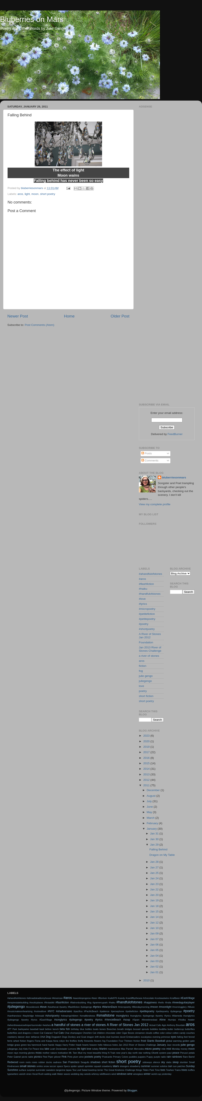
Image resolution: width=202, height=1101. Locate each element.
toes (162, 1070)
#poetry (143, 624)
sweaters (50, 1070)
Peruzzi (184, 1053)
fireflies (73, 1041)
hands (51, 1045)
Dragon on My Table (162, 854)
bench (56, 1029)
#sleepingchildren (69, 1015)
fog (141, 670)
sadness (57, 1062)
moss (39, 1052)
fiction (142, 665)
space (60, 1066)
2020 (146, 741)
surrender (40, 1070)
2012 (146, 779)
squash (97, 1066)
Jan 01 (154, 972)
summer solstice (159, 1066)
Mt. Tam (73, 1053)
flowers (97, 1041)
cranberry (12, 1037)
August (151, 795)
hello (100, 1045)
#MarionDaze (109, 1006)
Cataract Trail (51, 1033)
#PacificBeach (91, 1011)
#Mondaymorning (140, 1007)
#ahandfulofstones (150, 573)
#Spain (136, 1019)
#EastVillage (188, 998)
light (27, 194)
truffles (191, 1070)
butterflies (190, 1029)
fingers (30, 1041)
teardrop (92, 1070)
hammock (36, 1045)
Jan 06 (154, 944)
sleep (176, 1062)
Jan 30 (154, 839)
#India (168, 1002)
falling (180, 1037)
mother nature (50, 1053)
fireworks (88, 1041)
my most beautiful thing (95, 1053)
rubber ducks (45, 1062)
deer (27, 1037)
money (184, 1049)
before (48, 1029)
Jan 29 (154, 844)
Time (157, 1070)
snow (46, 1066)
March (151, 817)
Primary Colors (120, 1057)
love (141, 686)
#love (142, 598)
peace (175, 1052)
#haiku (143, 588)
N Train (112, 1053)
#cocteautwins (162, 998)
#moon (154, 1006)
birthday (75, 1029)
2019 (146, 746)
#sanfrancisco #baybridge (20, 1015)
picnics (38, 1056)
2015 (146, 763)
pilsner (57, 1057)
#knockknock (32, 1007)
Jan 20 (154, 894)
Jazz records (173, 1045)
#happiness (150, 1002)
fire (67, 1041)
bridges (128, 1029)
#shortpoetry (147, 629)
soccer (52, 1066)
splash (80, 1066)
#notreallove (40, 1011)
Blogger (132, 1090)
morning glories (27, 1053)
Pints (70, 1057)
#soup (126, 1019)
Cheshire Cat (89, 1033)
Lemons (72, 1049)
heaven (93, 1045)
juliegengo (145, 681)
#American (57, 998)
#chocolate (148, 998)
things (139, 1070)
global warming (174, 1041)
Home (69, 316)
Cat (41, 1033)
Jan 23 (154, 884)
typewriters (12, 1074)
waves (67, 1074)
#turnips (172, 1019)
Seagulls (85, 1062)
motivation (63, 1053)
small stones (28, 1066)
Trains (177, 1070)
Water (60, 1074)
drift (97, 1037)
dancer (21, 1037)
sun (170, 1066)
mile (163, 1049)
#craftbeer (175, 998)
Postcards (107, 1057)
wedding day (77, 1074)
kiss (42, 1049)
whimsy (95, 1074)
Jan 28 (154, 861)
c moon (35, 1033)
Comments (149, 460)
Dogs (64, 1037)
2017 (146, 752)
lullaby (95, 1049)
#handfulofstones (150, 593)
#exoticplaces (36, 1002)
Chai (67, 1033)
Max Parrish (127, 1049)
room (22, 1062)
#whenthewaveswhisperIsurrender (24, 1025)
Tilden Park (148, 1070)
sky (163, 1062)
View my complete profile (154, 504)
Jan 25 (154, 872)
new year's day (124, 1053)
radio (163, 1057)
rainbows (177, 1056)
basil (42, 1029)
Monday (176, 1049)
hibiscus (107, 1045)
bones (103, 1029)
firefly (80, 1041)
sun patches (179, 1066)
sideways (147, 1062)
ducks (102, 1037)
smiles (39, 1066)
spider (74, 1066)
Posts (146, 453)
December (154, 790)
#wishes (47, 1025)
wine (129, 1074)
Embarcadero (133, 1037)
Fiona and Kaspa (43, 1041)
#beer (94, 998)
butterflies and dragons (19, 1033)
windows (121, 1074)
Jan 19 (154, 900)
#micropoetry (147, 608)
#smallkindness (87, 1015)
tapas (69, 1070)
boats (95, 1029)
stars (116, 1066)
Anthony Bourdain (176, 1025)
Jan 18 (154, 906)
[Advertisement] (167, 136)
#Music (191, 1007)
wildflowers (105, 1074)
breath (120, 1029)
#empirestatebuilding (17, 1002)
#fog (89, 1002)
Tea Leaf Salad (80, 1070)
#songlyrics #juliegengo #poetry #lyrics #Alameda (156, 1015)
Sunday (190, 1066)
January (152, 828)
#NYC (51, 1011)
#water (191, 1019)
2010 (146, 980)
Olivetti (154, 1053)
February (153, 823)
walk (54, 1074)
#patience (104, 1011)
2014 (146, 768)
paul (169, 1053)
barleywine (23, 1029)
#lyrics (143, 603)
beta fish (65, 1029)
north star (137, 1053)
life (78, 1048)
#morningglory (179, 1007)
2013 (146, 774)
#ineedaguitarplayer (183, 1002)
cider (118, 1033)
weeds (87, 1074)
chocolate (110, 1033)
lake (47, 1048)
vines (28, 1074)
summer (145, 1066)
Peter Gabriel (14, 1057)
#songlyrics (122, 1015)
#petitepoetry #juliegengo (169, 1011)
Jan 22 (154, 889)
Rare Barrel (189, 1057)
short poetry (47, 194)
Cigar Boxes (128, 1033)
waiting (47, 1074)
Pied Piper (48, 1057)
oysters (162, 1053)
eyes (173, 1036)
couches (190, 1033)
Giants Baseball (156, 1040)
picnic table (27, 1057)
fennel (192, 1037)
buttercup (179, 1029)
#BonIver (102, 998)
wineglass (138, 1074)
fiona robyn (59, 1041)
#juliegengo (16, 1006)
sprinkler (89, 1066)
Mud (80, 1053)
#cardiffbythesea (134, 998)
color (162, 1033)
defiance (35, 1037)
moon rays (12, 1053)
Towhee (170, 1070)
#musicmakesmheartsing (19, 1011)
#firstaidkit (49, 1002)
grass (17, 1045)
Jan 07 (154, 939)
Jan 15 (154, 911)
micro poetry (153, 1048)
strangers (124, 1066)
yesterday (166, 1074)
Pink (64, 1056)
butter (170, 1029)
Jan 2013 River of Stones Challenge (150, 649)
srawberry (107, 1066)
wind (113, 1074)
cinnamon (140, 1033)
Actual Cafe (155, 1025)
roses (34, 1062)
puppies (142, 1057)
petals (192, 1053)
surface (22, 1070)
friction (136, 1041)
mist (168, 1048)
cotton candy (179, 1033)
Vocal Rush (38, 1074)
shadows (95, 1062)
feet (186, 1037)
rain (169, 1056)
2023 (146, 735)
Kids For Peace (31, 1049)
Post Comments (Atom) (39, 324)
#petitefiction (147, 613)
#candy (121, 998)
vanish (22, 1074)
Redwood (12, 1062)
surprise (31, 1070)
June (150, 806)
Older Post (120, 316)
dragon (90, 1037)
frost (143, 1040)
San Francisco (71, 1062)
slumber (184, 1062)
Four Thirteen (126, 1041)
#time (162, 1019)
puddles (133, 1057)
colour (169, 1033)
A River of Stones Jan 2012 (150, 635)
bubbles (154, 1029)
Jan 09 (154, 933)
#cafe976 (112, 998)
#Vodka (182, 1019)
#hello (161, 1002)
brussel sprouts (141, 1029)
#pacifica (77, 1011)
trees (184, 1070)
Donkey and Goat (77, 1037)
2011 (146, 785)
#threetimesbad (149, 1019)
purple (157, 1057)
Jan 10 (154, 928)
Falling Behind (158, 849)
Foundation (146, 642)
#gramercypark (100, 1002)
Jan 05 (154, 950)
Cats (61, 1032)
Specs (67, 1066)
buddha (162, 1029)
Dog (48, 1036)
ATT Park (12, 1029)
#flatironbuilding (78, 1002)
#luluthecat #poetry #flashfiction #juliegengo (70, 1007)
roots (28, 1062)
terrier (100, 1070)
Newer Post (17, 316)
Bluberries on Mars (32, 19)
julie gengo (146, 675)
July (150, 801)
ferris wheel (13, 1041)
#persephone (117, 1011)
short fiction (146, 696)
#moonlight (165, 1006)
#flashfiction (146, 583)
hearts (85, 1045)
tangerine (60, 1070)
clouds (149, 1033)
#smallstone (105, 1015)
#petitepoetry (147, 618)
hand (44, 1045)
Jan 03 (154, 961)
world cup (156, 1074)
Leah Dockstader (58, 1049)
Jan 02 (154, 966)
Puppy (149, 1057)
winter (147, 1074)
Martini (103, 1048)
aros (20, 194)
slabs (168, 1062)
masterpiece (114, 1049)
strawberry (135, 1066)
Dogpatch (56, 1037)
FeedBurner (174, 434)
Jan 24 (154, 878)
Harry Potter (68, 1045)
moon (35, 194)
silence (156, 1062)
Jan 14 (154, 916)
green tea (26, 1045)
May (150, 812)
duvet (122, 1037)
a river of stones (149, 655)
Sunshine (12, 1070)
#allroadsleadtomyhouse (39, 998)
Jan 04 (154, 955)
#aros (142, 578)
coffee (156, 1033)
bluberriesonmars (174, 477)
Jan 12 (154, 922)
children (101, 1033)
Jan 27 (154, 867)
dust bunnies (112, 1037)
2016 (146, 757)
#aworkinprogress (82, 998)
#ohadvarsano (64, 1011)
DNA (42, 1037)
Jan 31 (154, 833)
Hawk (78, 1045)
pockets (88, 1056)
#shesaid (39, 1015)
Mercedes (139, 1049)
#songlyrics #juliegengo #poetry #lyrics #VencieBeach (87, 1019)
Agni (164, 1025)
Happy (58, 1045)
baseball (34, 1029)
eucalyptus (146, 1037)
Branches (111, 1029)
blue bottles (86, 1029)
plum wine (78, 1057)
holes (115, 1045)
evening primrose (161, 1037)
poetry (143, 691)
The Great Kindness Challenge (119, 1070)
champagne (76, 1033)
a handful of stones (65, 1025)
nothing (146, 1053)
